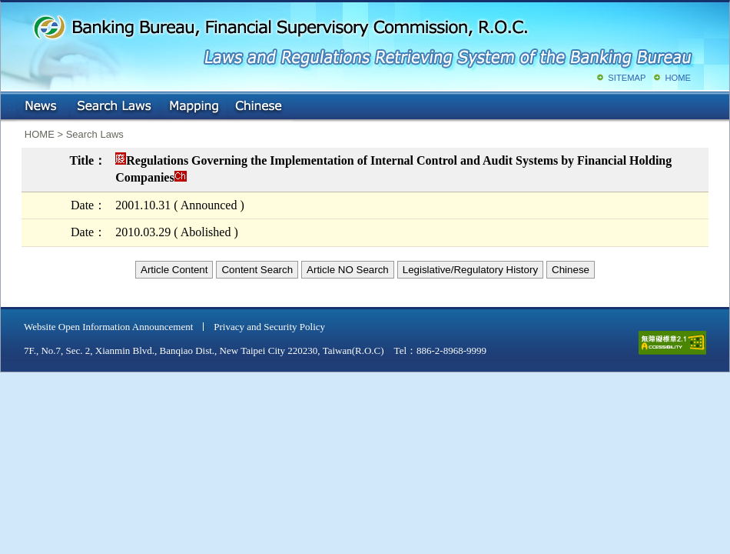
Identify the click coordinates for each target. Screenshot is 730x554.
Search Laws (114, 107)
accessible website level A (672, 343)
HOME (678, 77)
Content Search (257, 269)
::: (11, 103)
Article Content (174, 269)
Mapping (194, 107)
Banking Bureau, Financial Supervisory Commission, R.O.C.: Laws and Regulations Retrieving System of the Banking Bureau (362, 38)
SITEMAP (626, 77)
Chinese (260, 107)
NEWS (42, 107)
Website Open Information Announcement (108, 326)
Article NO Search (348, 269)
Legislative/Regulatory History (470, 269)
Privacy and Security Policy (269, 326)
